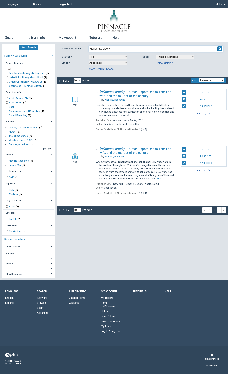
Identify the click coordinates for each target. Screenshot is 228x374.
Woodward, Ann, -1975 (21, 140)
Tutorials (95, 38)
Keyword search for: (72, 48)
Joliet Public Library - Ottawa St (25, 81)
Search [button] (11, 38)
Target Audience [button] (13, 200)
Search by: (67, 57)
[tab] (28, 55)
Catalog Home (77, 297)
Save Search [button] (28, 47)
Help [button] (117, 38)
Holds (104, 311)
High (11, 190)
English (13, 219)
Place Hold (197, 106)
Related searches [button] (14, 239)
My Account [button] (69, 38)
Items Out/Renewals (109, 304)
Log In (222, 4)
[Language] (12, 4)
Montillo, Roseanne (19, 161)
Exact (40, 307)
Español (9, 302)
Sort (194, 80)
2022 (12, 177)
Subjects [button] (10, 121)
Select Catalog (164, 63)
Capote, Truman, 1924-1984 (23, 127)
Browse (41, 302)
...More (158, 178)
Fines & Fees (108, 316)
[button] (28, 258)
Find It (195, 92)
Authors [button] (9, 154)
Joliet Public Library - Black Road (26, 77)
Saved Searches (110, 321)
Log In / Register (111, 331)
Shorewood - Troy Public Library (26, 86)
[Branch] (38, 4)
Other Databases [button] (14, 274)
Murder (12, 132)
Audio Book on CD (18, 98)
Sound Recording (18, 115)
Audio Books (16, 102)
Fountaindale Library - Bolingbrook (27, 73)
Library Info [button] (38, 38)
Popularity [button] (10, 183)
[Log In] (217, 4)
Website (74, 302)
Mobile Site (212, 365)
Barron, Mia (15, 165)
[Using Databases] (175, 57)
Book (12, 107)
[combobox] (108, 57)
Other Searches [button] (13, 246)
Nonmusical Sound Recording (24, 111)
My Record (107, 297)
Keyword (42, 297)
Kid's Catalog (212, 357)
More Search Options (101, 69)
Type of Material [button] (13, 92)
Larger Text (65, 4)
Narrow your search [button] (15, 55)
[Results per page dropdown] (77, 80)
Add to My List (203, 113)
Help (168, 291)
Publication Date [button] (13, 171)
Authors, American (19, 144)
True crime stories (18, 136)
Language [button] (10, 213)
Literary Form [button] (12, 225)
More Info (196, 99)
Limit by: (66, 63)
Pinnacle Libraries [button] (14, 63)
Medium (13, 194)
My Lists (106, 326)
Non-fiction (15, 231)
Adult (12, 206)
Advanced (42, 312)
